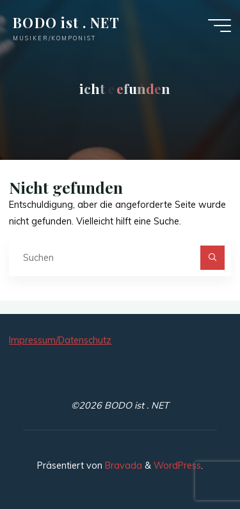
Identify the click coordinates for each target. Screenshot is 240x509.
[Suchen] (212, 257)
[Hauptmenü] (219, 25)
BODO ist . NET (66, 22)
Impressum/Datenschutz (60, 340)
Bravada (122, 465)
